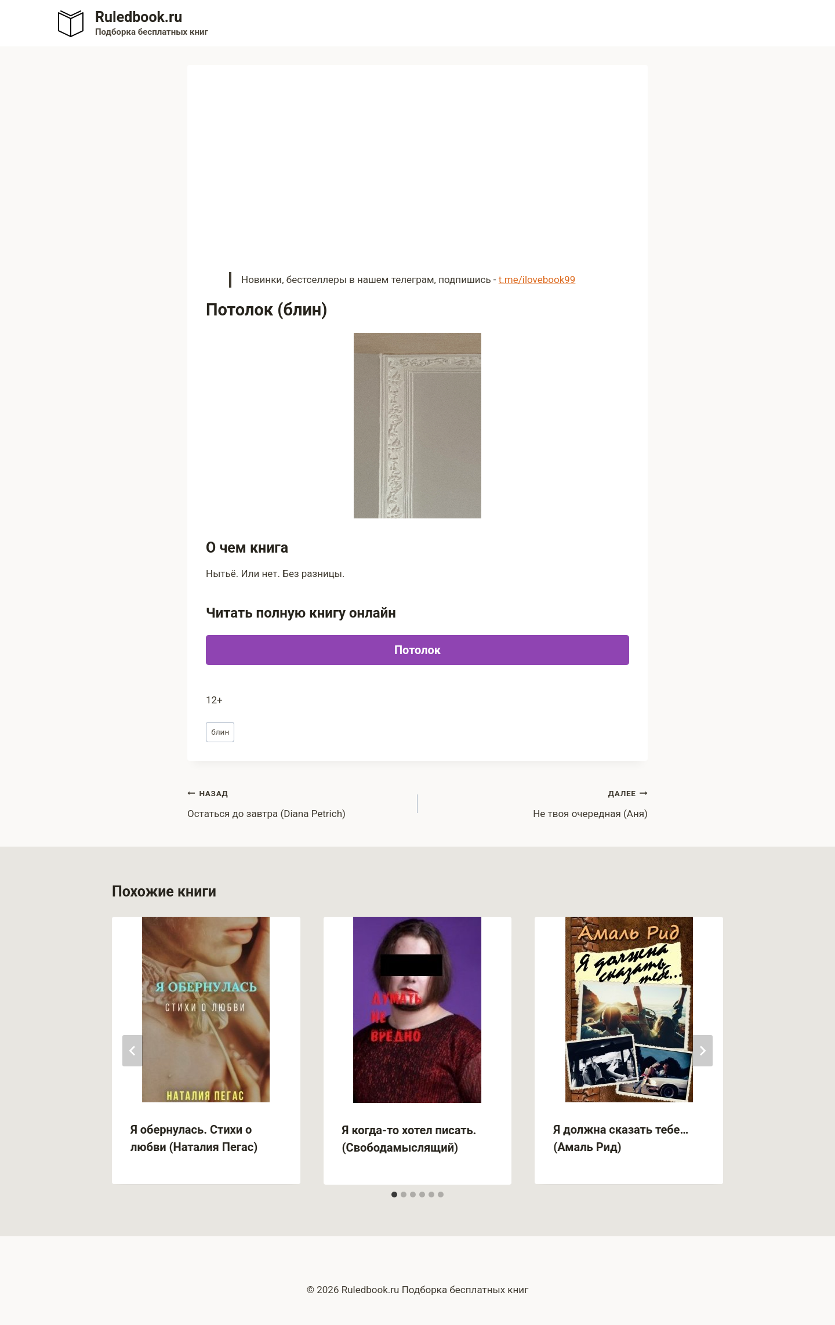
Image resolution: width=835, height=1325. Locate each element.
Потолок (417, 650)
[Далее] (702, 1050)
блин (220, 731)
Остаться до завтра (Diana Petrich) (297, 802)
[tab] (394, 1194)
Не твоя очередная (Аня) (537, 802)
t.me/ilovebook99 (537, 279)
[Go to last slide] (132, 1050)
